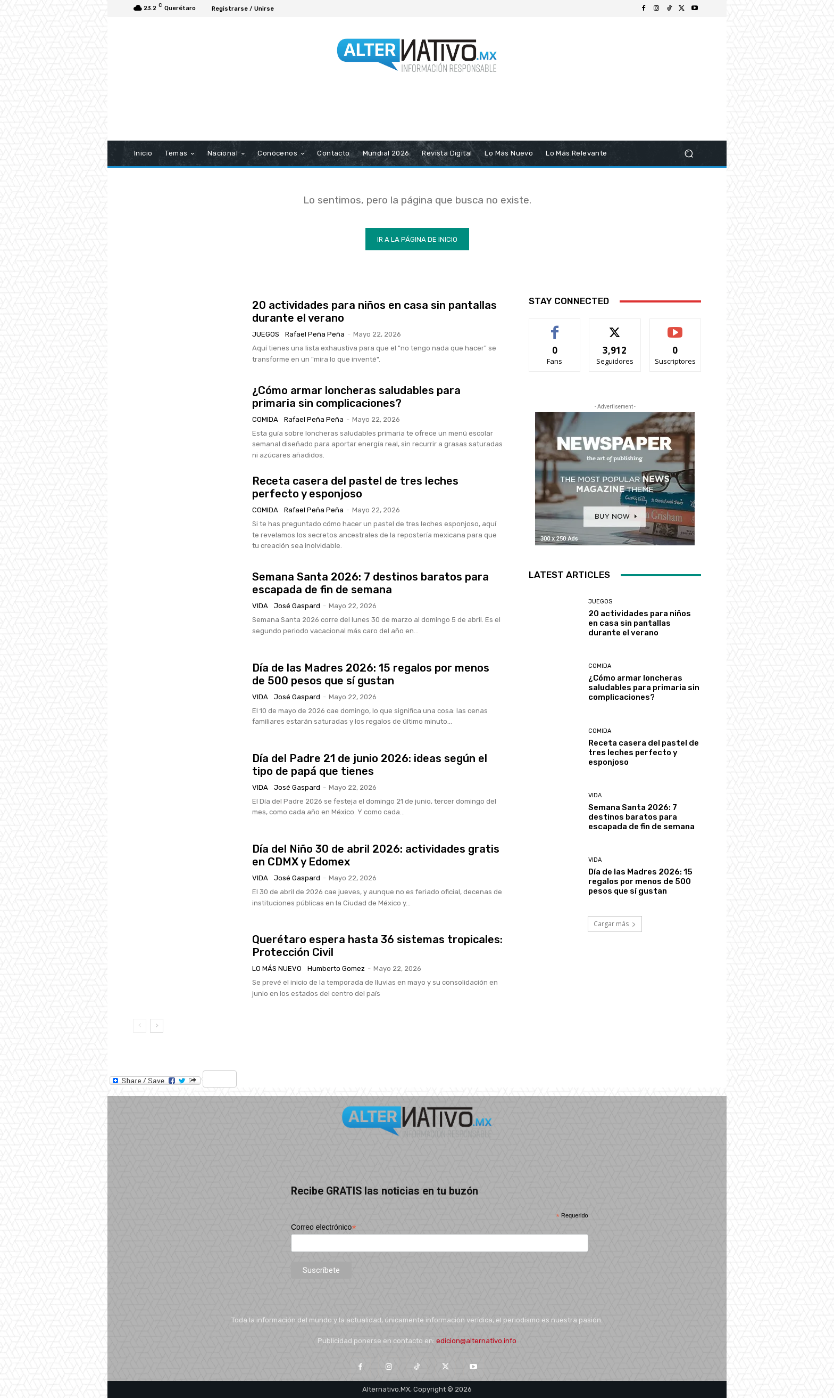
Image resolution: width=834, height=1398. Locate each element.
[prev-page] (139, 1026)
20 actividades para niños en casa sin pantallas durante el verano (639, 623)
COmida (265, 419)
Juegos (265, 334)
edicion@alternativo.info (476, 1341)
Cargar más (615, 923)
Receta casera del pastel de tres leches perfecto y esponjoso (355, 487)
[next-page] (156, 1026)
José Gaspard (297, 606)
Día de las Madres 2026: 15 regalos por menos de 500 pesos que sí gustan (370, 674)
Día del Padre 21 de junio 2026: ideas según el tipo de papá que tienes (369, 765)
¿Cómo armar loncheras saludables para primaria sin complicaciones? (356, 397)
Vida (260, 605)
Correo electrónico (323, 1227)
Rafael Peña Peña (315, 334)
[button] (688, 153)
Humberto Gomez (336, 968)
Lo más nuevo (277, 968)
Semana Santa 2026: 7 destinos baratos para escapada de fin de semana (370, 583)
